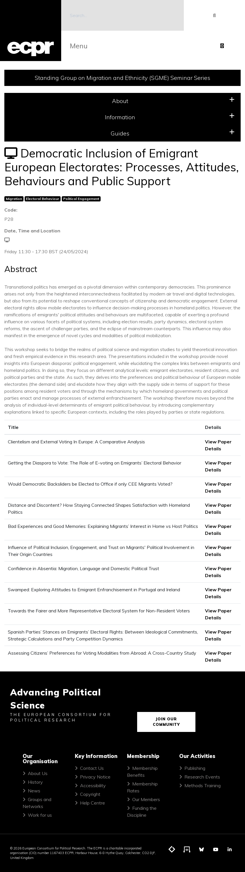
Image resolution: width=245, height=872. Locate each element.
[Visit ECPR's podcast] (187, 850)
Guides (172, 133)
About (173, 100)
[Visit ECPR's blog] (171, 850)
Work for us (40, 815)
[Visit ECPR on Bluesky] (201, 849)
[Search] (122, 15)
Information (170, 117)
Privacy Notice (95, 777)
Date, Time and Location (32, 231)
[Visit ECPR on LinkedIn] (230, 849)
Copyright (90, 794)
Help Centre (92, 803)
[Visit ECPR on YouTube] (215, 849)
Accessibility (93, 785)
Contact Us (92, 768)
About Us (38, 773)
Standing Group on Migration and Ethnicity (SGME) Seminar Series (122, 77)
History (35, 782)
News (34, 791)
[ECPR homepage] (30, 30)
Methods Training (202, 785)
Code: (10, 210)
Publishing (194, 768)
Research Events (202, 777)
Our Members (146, 799)
